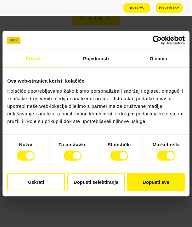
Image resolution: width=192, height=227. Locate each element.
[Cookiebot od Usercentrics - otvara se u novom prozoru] (157, 40)
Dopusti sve (156, 181)
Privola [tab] (34, 58)
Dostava (137, 8)
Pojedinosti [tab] (96, 58)
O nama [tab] (158, 58)
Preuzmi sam (169, 8)
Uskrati (36, 181)
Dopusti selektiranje (96, 181)
